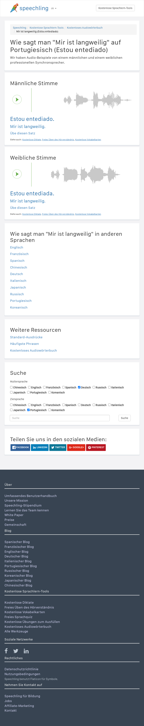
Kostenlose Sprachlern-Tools (115, 8)
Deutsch (16, 274)
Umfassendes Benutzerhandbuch (30, 496)
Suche (124, 418)
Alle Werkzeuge (16, 631)
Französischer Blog (19, 547)
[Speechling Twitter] (18, 652)
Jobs (8, 701)
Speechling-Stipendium (23, 505)
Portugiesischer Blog (20, 566)
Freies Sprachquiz (18, 617)
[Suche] (60, 418)
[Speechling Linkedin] (28, 652)
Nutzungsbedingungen (22, 674)
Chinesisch (18, 267)
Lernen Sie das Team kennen (26, 510)
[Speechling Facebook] (8, 652)
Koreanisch (19, 307)
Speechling (19, 27)
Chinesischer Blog (18, 585)
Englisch (16, 247)
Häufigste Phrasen (24, 344)
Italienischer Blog (18, 561)
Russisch (17, 294)
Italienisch (18, 281)
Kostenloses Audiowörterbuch (85, 27)
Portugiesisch (21, 301)
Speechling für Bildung (22, 696)
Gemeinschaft (15, 525)
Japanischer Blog (17, 580)
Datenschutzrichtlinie (21, 669)
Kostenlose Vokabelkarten (24, 612)
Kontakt (10, 710)
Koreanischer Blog (18, 575)
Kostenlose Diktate (19, 602)
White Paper (13, 515)
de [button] (53, 8)
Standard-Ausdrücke (26, 337)
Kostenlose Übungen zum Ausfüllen (32, 622)
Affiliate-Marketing (19, 706)
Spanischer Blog (17, 542)
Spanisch (17, 261)
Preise (9, 520)
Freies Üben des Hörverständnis (29, 607)
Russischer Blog (16, 571)
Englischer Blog (16, 551)
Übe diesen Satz (22, 133)
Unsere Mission (16, 500)
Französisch (19, 254)
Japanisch (18, 287)
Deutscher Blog (16, 556)
